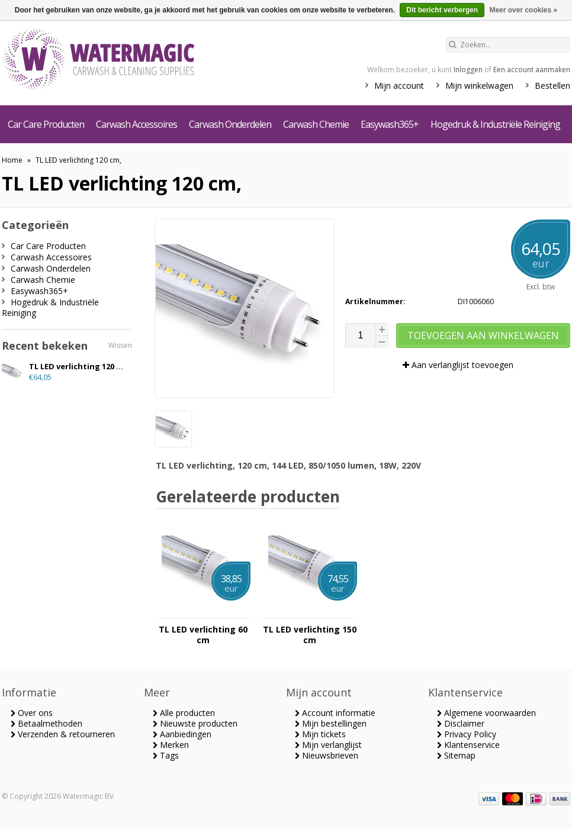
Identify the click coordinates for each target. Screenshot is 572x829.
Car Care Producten (46, 124)
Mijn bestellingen (331, 723)
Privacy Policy (466, 734)
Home (12, 160)
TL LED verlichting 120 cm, (78, 160)
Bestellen (552, 85)
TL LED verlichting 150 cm (309, 635)
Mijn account (399, 85)
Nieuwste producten (195, 723)
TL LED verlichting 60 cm (203, 635)
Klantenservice (468, 744)
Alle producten (184, 712)
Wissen (120, 345)
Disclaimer (460, 723)
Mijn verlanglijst (328, 744)
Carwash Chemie (316, 124)
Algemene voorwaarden (486, 712)
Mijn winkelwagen (479, 85)
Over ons (32, 712)
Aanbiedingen (182, 734)
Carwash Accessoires (136, 124)
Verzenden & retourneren (63, 734)
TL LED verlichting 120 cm (78, 366)
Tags (166, 755)
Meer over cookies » (523, 10)
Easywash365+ (390, 124)
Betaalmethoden (46, 723)
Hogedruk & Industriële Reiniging (495, 124)
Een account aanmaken (531, 69)
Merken (171, 744)
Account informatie (335, 712)
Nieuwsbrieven (326, 755)
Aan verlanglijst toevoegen (458, 364)
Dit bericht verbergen (442, 10)
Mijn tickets (320, 734)
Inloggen (468, 69)
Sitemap (456, 755)
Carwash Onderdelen (230, 124)
